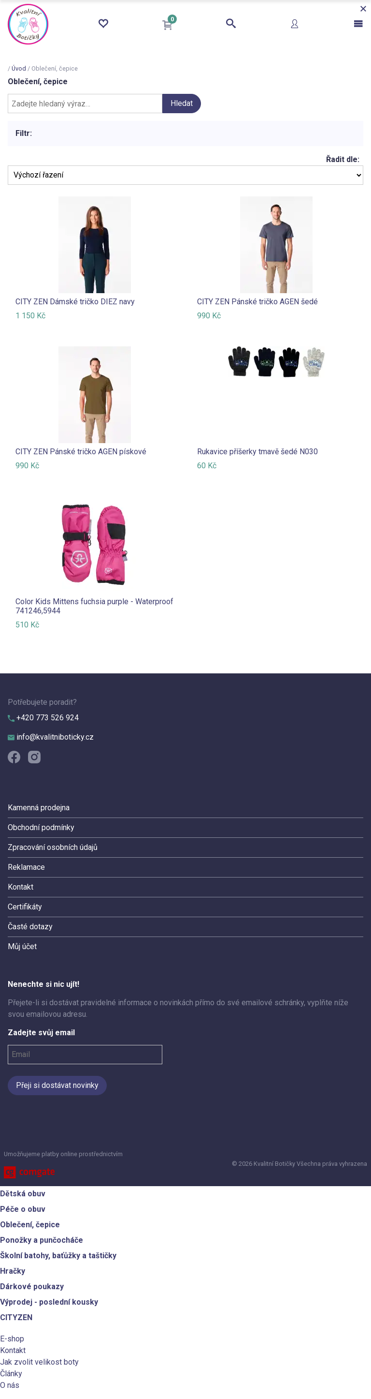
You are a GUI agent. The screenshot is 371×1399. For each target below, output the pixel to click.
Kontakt (20, 887)
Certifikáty (25, 906)
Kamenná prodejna (39, 807)
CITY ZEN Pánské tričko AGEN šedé (257, 301)
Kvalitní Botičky (28, 24)
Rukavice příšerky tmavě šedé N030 (257, 451)
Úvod (19, 68)
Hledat (182, 103)
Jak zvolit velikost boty (39, 1362)
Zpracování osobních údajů (53, 847)
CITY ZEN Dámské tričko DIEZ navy (75, 301)
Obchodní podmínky (41, 827)
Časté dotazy (30, 926)
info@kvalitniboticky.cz (51, 737)
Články (11, 1373)
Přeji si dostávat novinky (57, 1085)
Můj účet (22, 946)
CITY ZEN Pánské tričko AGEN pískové (80, 451)
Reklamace (26, 867)
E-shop (12, 1338)
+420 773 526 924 (43, 717)
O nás (9, 1385)
